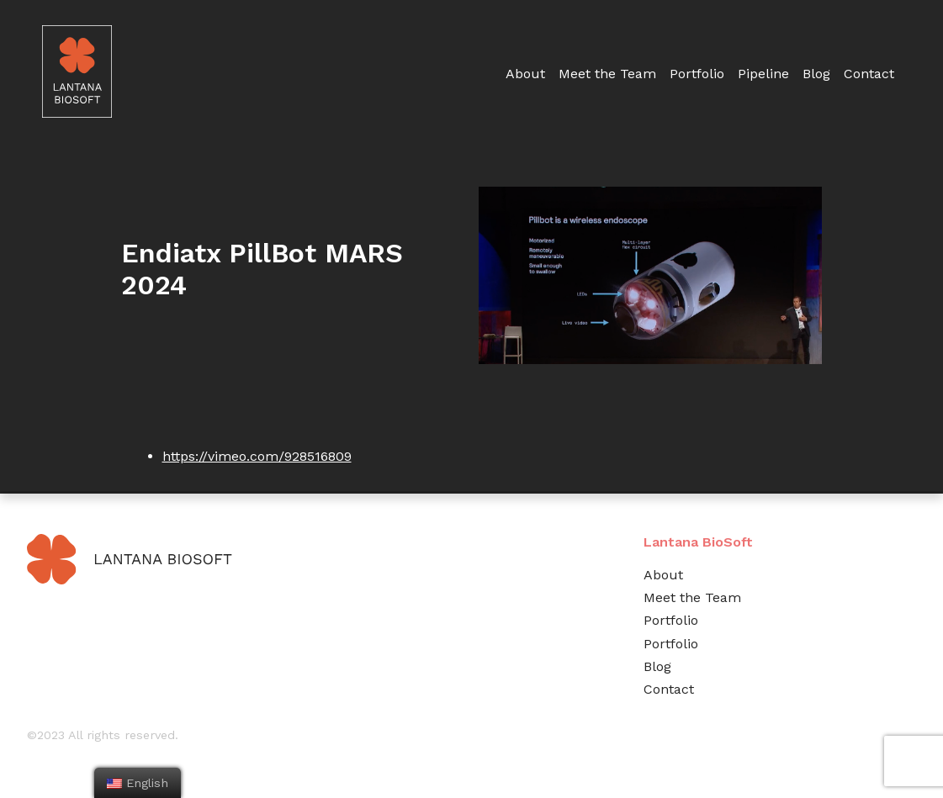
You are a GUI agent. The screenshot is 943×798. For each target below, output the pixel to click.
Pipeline (763, 74)
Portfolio (697, 74)
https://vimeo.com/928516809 (257, 456)
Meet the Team (607, 74)
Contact (869, 74)
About (525, 74)
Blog (816, 74)
